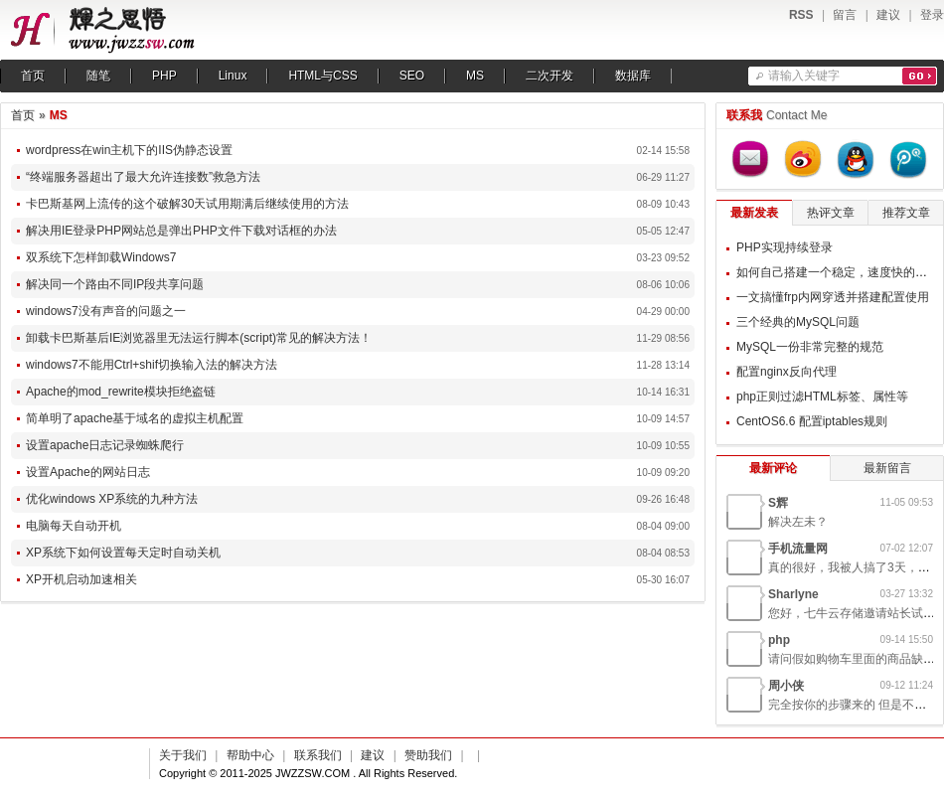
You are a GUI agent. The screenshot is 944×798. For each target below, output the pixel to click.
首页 (33, 75)
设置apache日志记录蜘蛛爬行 (105, 445)
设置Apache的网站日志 (88, 472)
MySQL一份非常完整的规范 (809, 347)
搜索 (919, 76)
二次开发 (549, 75)
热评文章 (831, 213)
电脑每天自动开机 (73, 526)
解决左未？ (798, 522)
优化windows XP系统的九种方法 (112, 499)
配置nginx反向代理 (786, 372)
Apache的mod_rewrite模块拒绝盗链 (121, 392)
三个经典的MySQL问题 (798, 322)
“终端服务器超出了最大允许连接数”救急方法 (143, 177)
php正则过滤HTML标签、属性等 (822, 396)
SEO (411, 75)
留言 (845, 15)
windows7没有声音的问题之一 (106, 311)
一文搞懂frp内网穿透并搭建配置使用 (832, 297)
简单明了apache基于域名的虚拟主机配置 (134, 418)
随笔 (98, 75)
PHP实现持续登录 (784, 247)
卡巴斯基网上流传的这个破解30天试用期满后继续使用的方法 (187, 204)
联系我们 (318, 755)
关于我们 (183, 755)
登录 (932, 15)
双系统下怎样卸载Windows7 (101, 257)
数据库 (633, 75)
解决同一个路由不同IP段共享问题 (115, 284)
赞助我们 (428, 755)
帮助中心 (250, 755)
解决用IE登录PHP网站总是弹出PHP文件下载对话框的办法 (181, 231)
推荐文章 (906, 213)
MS (475, 75)
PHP (164, 75)
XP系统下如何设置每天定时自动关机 (123, 552)
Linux (233, 75)
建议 (888, 15)
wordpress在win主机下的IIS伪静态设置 (129, 150)
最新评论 (773, 468)
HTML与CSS (322, 75)
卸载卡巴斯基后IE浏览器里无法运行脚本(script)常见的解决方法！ (199, 338)
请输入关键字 (804, 75)
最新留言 (887, 468)
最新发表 (754, 213)
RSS (801, 15)
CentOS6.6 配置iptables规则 (811, 421)
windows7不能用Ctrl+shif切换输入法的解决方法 (151, 365)
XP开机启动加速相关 (81, 579)
